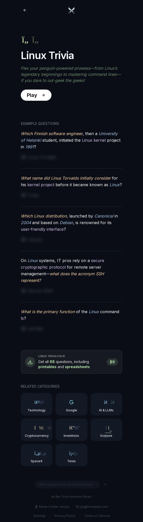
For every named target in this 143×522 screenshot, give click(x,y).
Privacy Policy (65, 516)
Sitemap (39, 516)
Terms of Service (97, 516)
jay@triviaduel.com (92, 507)
